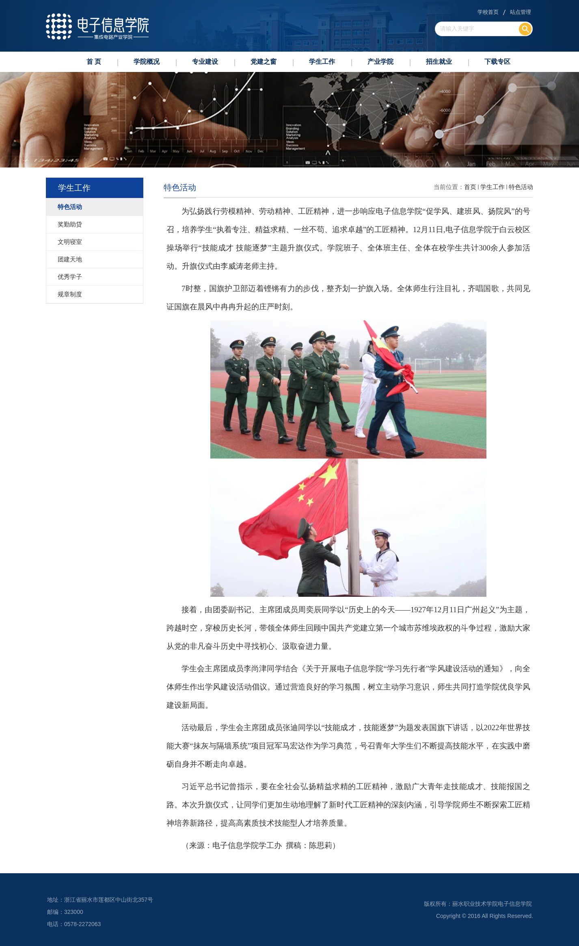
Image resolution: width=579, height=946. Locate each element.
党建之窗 (264, 61)
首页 (470, 186)
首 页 (93, 61)
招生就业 (439, 61)
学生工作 (322, 61)
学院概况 (147, 61)
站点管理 (520, 12)
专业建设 (205, 61)
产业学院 (380, 61)
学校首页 (488, 12)
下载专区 (497, 61)
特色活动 (521, 186)
